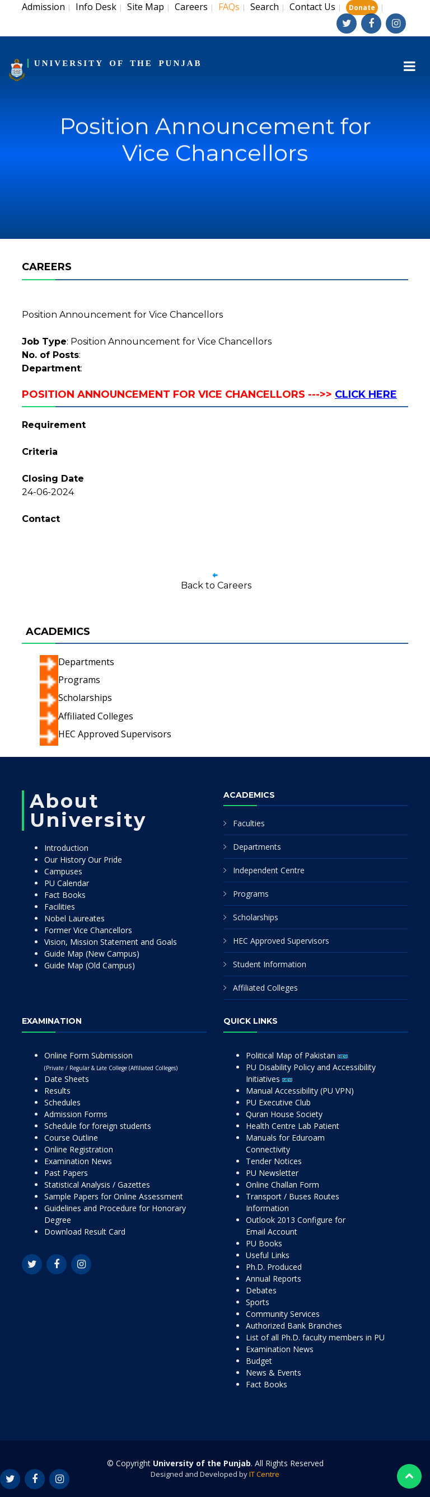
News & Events (273, 1372)
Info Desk (96, 7)
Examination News (78, 1161)
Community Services (283, 1313)
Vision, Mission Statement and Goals (110, 941)
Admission (43, 7)
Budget (259, 1360)
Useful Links (267, 1255)
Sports (257, 1302)
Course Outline (71, 1137)
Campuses (63, 871)
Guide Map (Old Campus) (89, 965)
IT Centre (264, 1474)
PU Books (264, 1243)
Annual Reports (273, 1278)
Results (57, 1090)
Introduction (66, 847)
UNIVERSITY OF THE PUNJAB (118, 63)
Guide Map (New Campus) (91, 953)
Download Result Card (84, 1231)
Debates (261, 1290)
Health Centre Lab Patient (292, 1126)
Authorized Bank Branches (294, 1325)
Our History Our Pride (83, 859)
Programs (79, 680)
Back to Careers (216, 585)
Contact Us (312, 7)
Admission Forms (76, 1114)
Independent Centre (269, 870)
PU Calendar (66, 883)
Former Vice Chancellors (88, 930)
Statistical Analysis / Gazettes (97, 1184)
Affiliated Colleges (95, 716)
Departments (86, 662)
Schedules (62, 1102)
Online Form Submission (110, 1061)
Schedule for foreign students (97, 1126)
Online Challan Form (282, 1184)
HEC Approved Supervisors (114, 734)
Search (264, 7)
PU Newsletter (272, 1173)
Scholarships (85, 697)
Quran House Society (284, 1114)
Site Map (145, 7)
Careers (191, 7)
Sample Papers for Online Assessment (113, 1196)
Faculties (249, 823)
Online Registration (78, 1149)
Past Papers (66, 1173)
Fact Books (65, 894)
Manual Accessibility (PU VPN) (300, 1090)
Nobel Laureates (74, 918)
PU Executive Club (278, 1102)
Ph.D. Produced (274, 1266)
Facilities (59, 906)
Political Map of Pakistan (297, 1055)
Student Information (269, 964)
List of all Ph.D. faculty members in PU (315, 1337)
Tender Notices (274, 1161)
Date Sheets (66, 1079)
